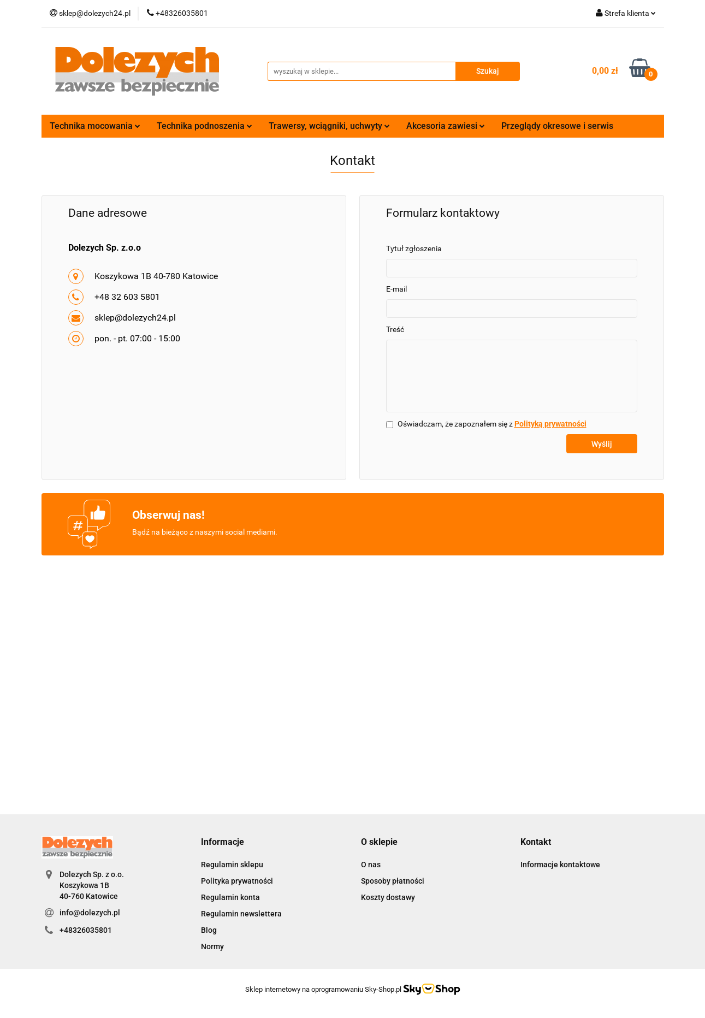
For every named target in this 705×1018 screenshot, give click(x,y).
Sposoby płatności (392, 881)
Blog (209, 930)
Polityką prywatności (550, 423)
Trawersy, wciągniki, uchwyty (329, 126)
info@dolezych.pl (90, 912)
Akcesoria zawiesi (445, 126)
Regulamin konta (230, 897)
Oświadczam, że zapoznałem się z (492, 423)
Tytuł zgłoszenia (414, 248)
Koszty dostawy (388, 897)
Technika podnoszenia (204, 126)
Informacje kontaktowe (560, 864)
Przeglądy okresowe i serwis (557, 126)
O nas (371, 864)
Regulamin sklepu (232, 864)
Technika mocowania (95, 126)
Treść (395, 329)
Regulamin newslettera (241, 913)
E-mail (396, 289)
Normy (212, 946)
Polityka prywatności (237, 881)
